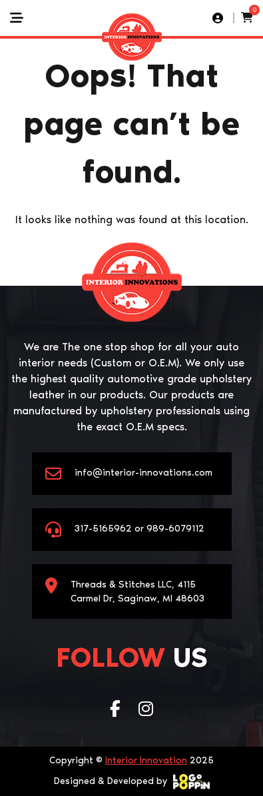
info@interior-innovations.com (143, 472)
